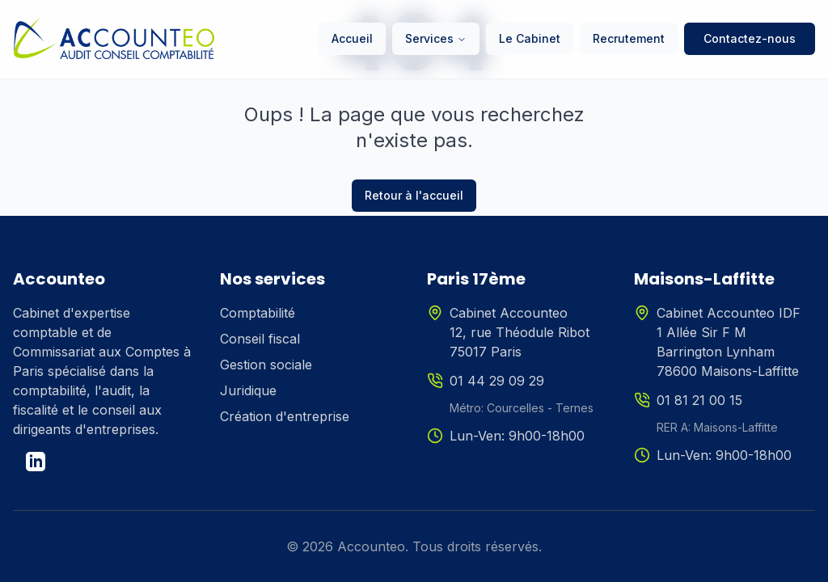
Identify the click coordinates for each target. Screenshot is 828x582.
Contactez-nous (749, 38)
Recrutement (629, 38)
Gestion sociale (266, 364)
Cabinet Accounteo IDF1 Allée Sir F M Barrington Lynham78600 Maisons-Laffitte (729, 342)
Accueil (352, 38)
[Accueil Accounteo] (114, 39)
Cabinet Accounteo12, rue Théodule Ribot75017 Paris (519, 332)
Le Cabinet (529, 38)
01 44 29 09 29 (497, 381)
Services (436, 38)
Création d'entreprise (284, 416)
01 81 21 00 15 (699, 400)
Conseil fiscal (260, 339)
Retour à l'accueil (414, 195)
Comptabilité (257, 313)
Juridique (248, 390)
